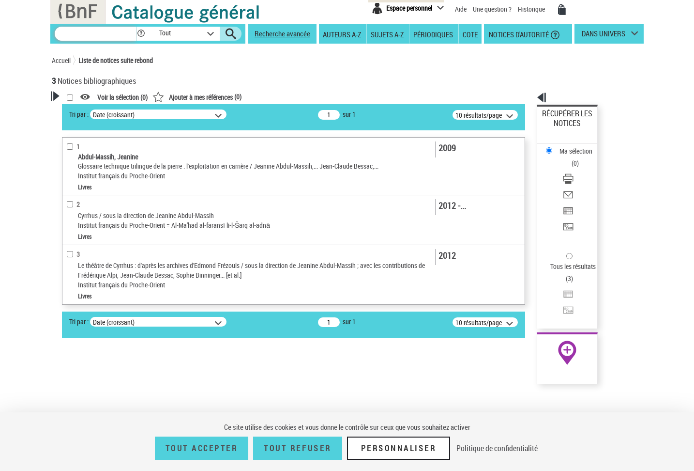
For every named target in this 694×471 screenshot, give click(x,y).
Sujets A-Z (387, 34)
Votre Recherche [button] (91, 112)
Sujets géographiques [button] (94, 389)
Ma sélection (560, 128)
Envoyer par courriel (570, 157)
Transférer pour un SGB (574, 180)
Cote (470, 34)
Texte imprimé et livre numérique (107, 254)
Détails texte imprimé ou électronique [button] (98, 274)
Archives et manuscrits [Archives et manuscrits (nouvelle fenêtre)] (558, 296)
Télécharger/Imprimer (572, 145)
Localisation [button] (79, 308)
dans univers (603, 35)
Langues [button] (74, 340)
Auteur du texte (85, 225)
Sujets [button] (71, 373)
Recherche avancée (282, 33)
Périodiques (433, 34)
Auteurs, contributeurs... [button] (98, 324)
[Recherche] (95, 34)
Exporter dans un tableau (577, 168)
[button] (140, 34)
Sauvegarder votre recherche (112, 150)
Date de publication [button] (90, 357)
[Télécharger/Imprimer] (580, 146)
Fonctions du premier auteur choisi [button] (104, 191)
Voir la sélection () (247, 97)
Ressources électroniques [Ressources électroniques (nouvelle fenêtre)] (562, 307)
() (321, 96)
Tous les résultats (566, 207)
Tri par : (203, 114)
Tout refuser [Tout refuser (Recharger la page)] (297, 448)
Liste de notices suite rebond (115, 60)
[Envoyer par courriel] (580, 157)
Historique (532, 9)
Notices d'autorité (518, 34)
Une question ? (492, 9)
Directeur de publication (96, 210)
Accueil (61, 60)
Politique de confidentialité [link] (497, 448)
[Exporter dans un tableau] (580, 169)
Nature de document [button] (91, 240)
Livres (73, 293)
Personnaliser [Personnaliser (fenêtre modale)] (399, 448)
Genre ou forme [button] (84, 405)
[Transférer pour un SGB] (580, 181)
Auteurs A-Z (342, 34)
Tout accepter (202, 448)
